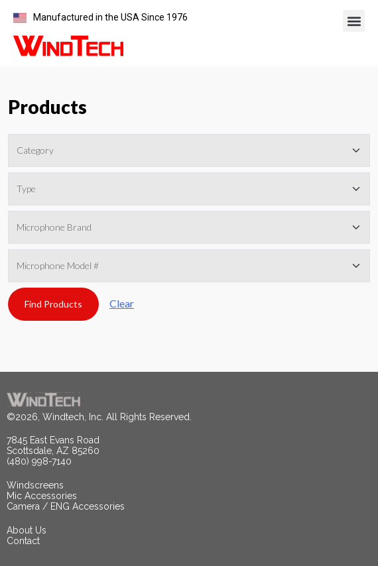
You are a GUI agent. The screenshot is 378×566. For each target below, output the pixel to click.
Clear (121, 303)
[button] (354, 21)
